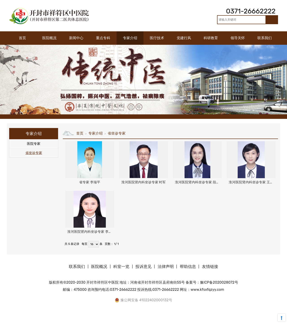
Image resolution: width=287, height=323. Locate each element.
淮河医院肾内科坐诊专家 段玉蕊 (198, 182)
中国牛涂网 (56, 320)
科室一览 (121, 266)
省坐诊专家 (33, 153)
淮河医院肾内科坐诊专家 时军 (143, 182)
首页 (79, 133)
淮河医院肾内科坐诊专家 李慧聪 (90, 232)
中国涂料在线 (8, 320)
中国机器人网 (118, 320)
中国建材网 (40, 320)
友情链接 (210, 266)
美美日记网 (181, 320)
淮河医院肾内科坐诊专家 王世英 (252, 182)
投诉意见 (143, 266)
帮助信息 (188, 266)
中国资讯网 (227, 320)
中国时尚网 (166, 320)
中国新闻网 (211, 320)
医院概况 (99, 266)
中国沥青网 (25, 320)
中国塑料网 (135, 320)
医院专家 (33, 144)
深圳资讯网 (242, 320)
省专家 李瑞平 (89, 182)
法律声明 (166, 266)
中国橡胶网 (151, 320)
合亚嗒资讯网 (274, 320)
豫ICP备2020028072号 (219, 282)
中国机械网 (86, 320)
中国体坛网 (196, 320)
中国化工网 (71, 320)
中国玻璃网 (102, 320)
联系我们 (77, 266)
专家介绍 (95, 133)
